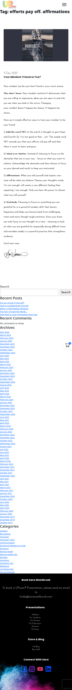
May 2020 (4, 505)
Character (4, 537)
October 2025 (6, 349)
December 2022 (7, 434)
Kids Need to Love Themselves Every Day (18, 314)
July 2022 (4, 449)
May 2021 (4, 481)
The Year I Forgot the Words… (13, 311)
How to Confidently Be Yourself (14, 305)
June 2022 (4, 452)
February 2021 (6, 490)
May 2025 (4, 358)
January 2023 (6, 432)
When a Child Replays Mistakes (14, 308)
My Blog (36, 647)
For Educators (35, 623)
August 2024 (6, 385)
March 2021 (5, 487)
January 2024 (6, 402)
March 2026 (5, 335)
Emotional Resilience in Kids (13, 545)
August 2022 (6, 446)
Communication (7, 542)
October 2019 (6, 522)
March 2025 (5, 364)
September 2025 (7, 352)
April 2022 (4, 458)
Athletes (4, 531)
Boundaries (5, 534)
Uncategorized (6, 569)
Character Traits (7, 539)
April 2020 (4, 508)
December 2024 (7, 373)
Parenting (4, 560)
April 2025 (4, 361)
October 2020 (6, 499)
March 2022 (5, 461)
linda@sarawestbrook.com (36, 596)
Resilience (4, 566)
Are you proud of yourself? (12, 302)
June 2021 (4, 478)
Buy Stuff (36, 650)
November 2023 (7, 408)
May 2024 (4, 391)
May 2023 (4, 420)
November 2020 (7, 496)
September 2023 (7, 414)
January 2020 (6, 514)
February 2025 (6, 367)
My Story (35, 629)
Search (4, 286)
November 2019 (7, 519)
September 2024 (7, 382)
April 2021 (4, 484)
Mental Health (6, 551)
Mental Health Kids (8, 554)
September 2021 (7, 475)
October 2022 (6, 440)
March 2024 (5, 396)
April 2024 (4, 393)
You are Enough (7, 572)
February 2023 (6, 429)
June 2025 (4, 355)
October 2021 (6, 473)
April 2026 (4, 332)
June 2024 (4, 388)
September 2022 (7, 443)
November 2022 (7, 437)
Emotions (4, 548)
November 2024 (7, 376)
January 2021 (6, 493)
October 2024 (6, 379)
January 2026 (6, 341)
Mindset (3, 557)
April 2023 (4, 423)
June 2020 (4, 502)
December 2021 (7, 467)
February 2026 (6, 338)
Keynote (35, 626)
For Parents (35, 621)
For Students (35, 618)
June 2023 (4, 417)
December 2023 (7, 405)
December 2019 (7, 516)
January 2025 (6, 370)
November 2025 (7, 347)
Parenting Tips (6, 563)
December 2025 (7, 344)
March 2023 (5, 426)
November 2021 (7, 470)
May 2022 (4, 455)
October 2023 (6, 411)
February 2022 (6, 464)
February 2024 (6, 399)
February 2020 (6, 511)
